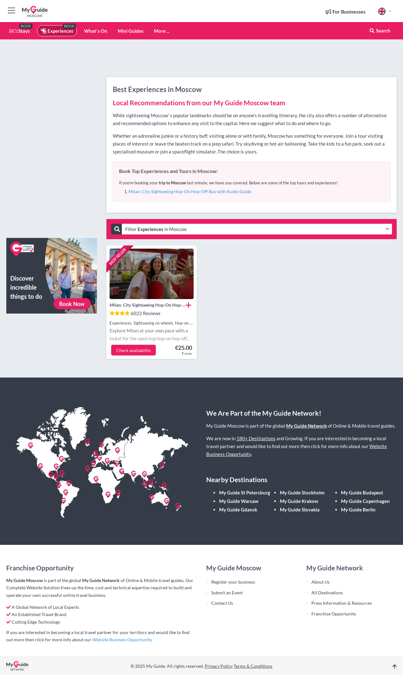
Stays (19, 31)
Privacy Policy (219, 666)
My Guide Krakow (299, 501)
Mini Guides (131, 31)
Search (379, 30)
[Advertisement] (51, 138)
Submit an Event (227, 592)
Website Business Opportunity (121, 639)
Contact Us (222, 603)
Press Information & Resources (341, 603)
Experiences (57, 31)
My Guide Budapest (362, 492)
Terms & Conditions (253, 666)
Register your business (233, 582)
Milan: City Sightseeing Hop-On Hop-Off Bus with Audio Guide (189, 191)
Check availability (133, 350)
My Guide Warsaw (238, 501)
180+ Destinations (255, 438)
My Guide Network (306, 426)
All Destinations (327, 592)
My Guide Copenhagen (365, 501)
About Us (320, 582)
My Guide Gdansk (238, 509)
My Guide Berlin (358, 509)
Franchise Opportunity (333, 613)
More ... (161, 31)
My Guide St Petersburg (244, 492)
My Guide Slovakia (300, 509)
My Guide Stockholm (302, 492)
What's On (95, 31)
